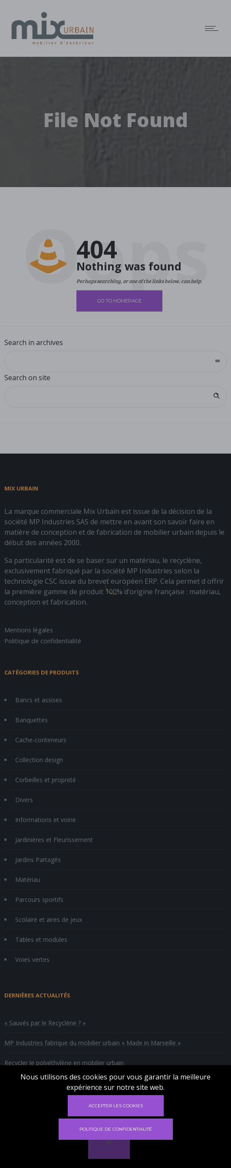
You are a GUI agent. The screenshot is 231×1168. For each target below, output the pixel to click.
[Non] (109, 1148)
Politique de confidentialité (115, 1129)
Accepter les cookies (116, 1106)
